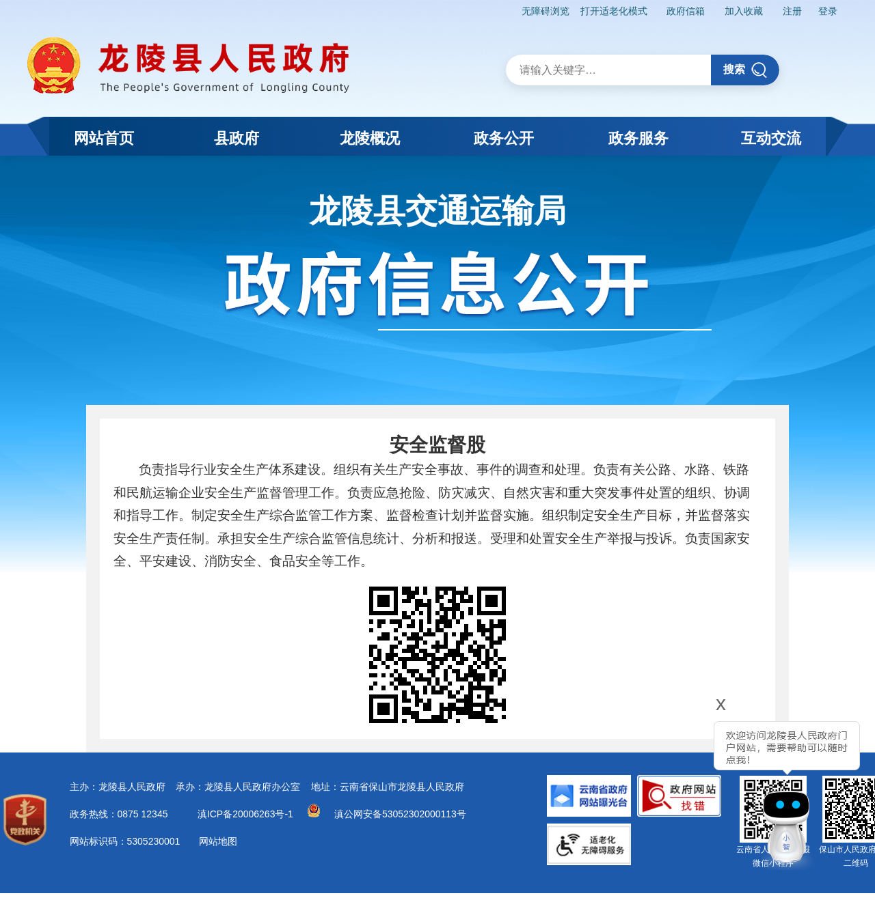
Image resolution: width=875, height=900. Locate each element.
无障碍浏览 (545, 10)
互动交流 (771, 138)
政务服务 (638, 138)
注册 (792, 10)
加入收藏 (744, 10)
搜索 (745, 70)
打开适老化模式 (613, 10)
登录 (827, 10)
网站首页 (104, 138)
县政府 (236, 138)
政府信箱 (686, 10)
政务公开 (504, 138)
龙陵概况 (370, 138)
